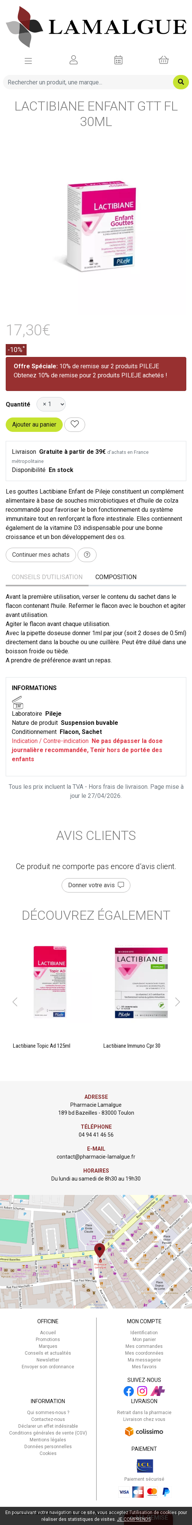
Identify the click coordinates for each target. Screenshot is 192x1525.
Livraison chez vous (144, 1419)
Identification (144, 1332)
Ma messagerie (144, 1360)
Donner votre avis (96, 885)
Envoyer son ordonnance (48, 1366)
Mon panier (144, 1339)
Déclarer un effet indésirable (48, 1426)
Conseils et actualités (48, 1353)
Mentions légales (48, 1439)
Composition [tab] (115, 577)
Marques (48, 1346)
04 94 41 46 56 (96, 1135)
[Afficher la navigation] (28, 60)
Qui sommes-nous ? (48, 1412)
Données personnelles (48, 1446)
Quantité (18, 404)
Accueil (48, 1332)
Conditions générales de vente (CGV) (48, 1433)
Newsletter (47, 1360)
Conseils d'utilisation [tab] (47, 577)
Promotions (48, 1339)
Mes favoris (144, 1366)
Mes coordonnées (144, 1353)
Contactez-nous (48, 1419)
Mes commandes (144, 1346)
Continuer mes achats (41, 554)
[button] (15, 1002)
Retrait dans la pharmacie (144, 1412)
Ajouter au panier (34, 424)
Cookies (48, 1453)
